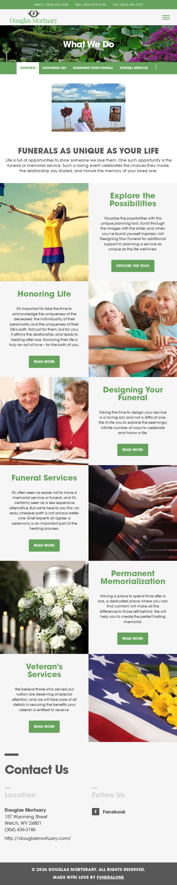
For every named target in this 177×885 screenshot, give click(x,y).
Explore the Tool (132, 266)
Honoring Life (54, 68)
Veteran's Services (44, 671)
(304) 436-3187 (131, 4)
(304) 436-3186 (57, 4)
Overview (27, 68)
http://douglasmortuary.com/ (38, 838)
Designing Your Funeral (93, 68)
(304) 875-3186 (94, 4)
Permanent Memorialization (132, 578)
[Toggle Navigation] (155, 67)
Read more (47, 360)
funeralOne (110, 877)
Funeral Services (134, 68)
